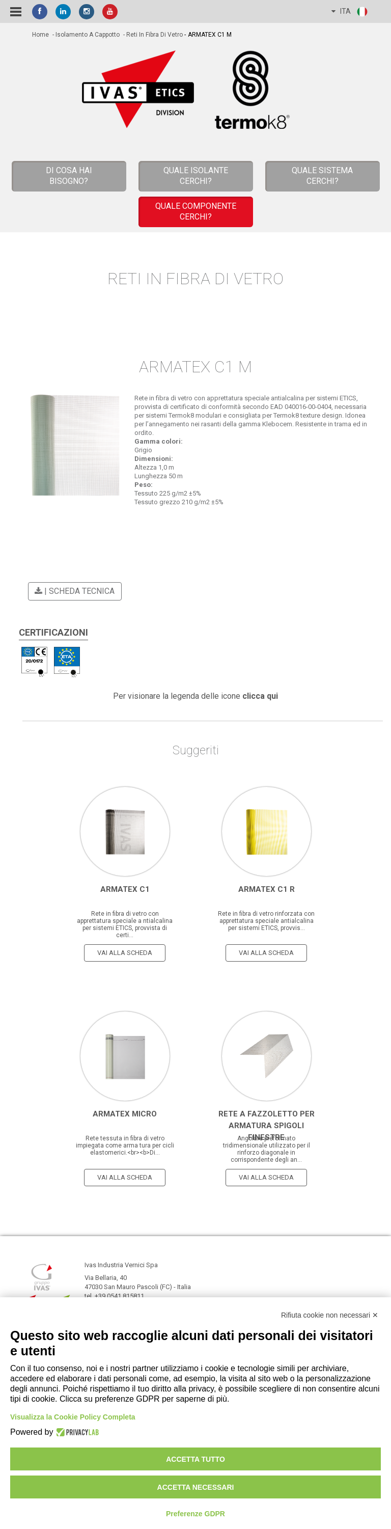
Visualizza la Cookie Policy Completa (72, 1417)
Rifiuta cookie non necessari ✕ (329, 1315)
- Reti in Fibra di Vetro (152, 34)
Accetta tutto (195, 1459)
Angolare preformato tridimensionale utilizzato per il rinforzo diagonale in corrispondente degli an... (266, 1149)
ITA (350, 11)
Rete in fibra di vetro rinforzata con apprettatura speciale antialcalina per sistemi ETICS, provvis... (266, 921)
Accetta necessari (195, 1487)
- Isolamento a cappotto (85, 34)
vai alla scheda (124, 953)
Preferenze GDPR (195, 1514)
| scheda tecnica (73, 591)
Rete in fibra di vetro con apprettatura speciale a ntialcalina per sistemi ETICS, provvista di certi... (125, 924)
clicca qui (260, 696)
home (40, 34)
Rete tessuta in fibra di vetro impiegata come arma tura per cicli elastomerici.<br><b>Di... (125, 1145)
